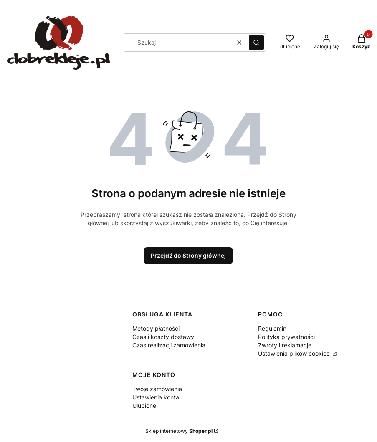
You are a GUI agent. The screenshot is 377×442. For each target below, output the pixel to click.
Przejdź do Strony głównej (188, 255)
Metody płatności (156, 328)
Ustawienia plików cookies (294, 353)
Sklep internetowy (179, 431)
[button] (256, 42)
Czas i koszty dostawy (163, 336)
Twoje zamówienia (157, 388)
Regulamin (272, 328)
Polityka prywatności (286, 336)
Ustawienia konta (155, 397)
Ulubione (144, 405)
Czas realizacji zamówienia (168, 345)
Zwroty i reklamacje (284, 345)
